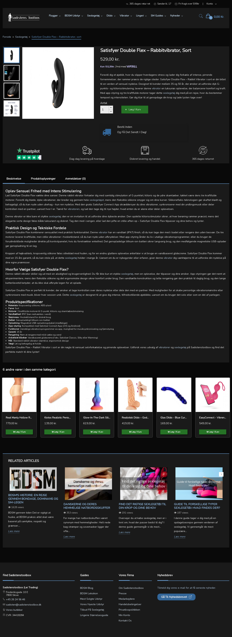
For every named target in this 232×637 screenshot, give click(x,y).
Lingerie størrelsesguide (94, 615)
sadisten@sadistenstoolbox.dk (23, 604)
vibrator (156, 88)
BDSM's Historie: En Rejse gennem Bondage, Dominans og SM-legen (33, 498)
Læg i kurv (135, 109)
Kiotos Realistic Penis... (57, 417)
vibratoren (74, 209)
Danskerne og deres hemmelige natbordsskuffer (86, 506)
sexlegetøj (169, 93)
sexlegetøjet (97, 200)
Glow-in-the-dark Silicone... (96, 417)
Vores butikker (14, 610)
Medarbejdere (127, 599)
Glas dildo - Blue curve (173, 417)
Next (221, 474)
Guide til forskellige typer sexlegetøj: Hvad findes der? (197, 506)
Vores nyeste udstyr (92, 604)
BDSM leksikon (89, 593)
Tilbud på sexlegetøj (92, 609)
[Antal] (104, 110)
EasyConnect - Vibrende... (212, 417)
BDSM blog (86, 588)
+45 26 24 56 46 (15, 599)
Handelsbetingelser (130, 604)
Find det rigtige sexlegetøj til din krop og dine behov (142, 506)
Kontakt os (125, 620)
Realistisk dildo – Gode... (135, 417)
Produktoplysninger (43, 179)
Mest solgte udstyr (91, 599)
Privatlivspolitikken (129, 609)
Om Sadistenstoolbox (131, 588)
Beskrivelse (13, 179)
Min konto (124, 615)
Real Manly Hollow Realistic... (19, 417)
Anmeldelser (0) (75, 179)
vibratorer (164, 347)
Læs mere (13, 531)
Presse (123, 593)
